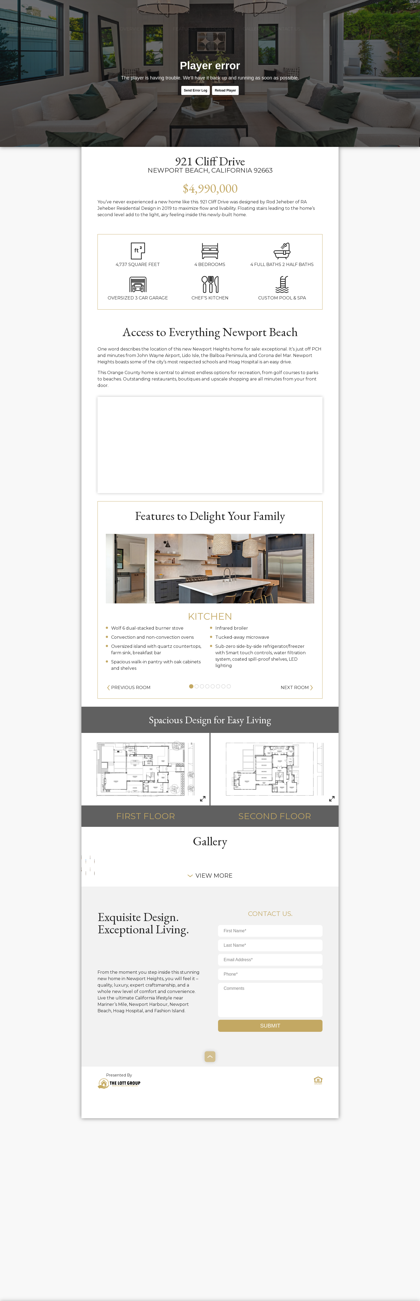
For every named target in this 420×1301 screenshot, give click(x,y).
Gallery (253, 10)
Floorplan (220, 10)
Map (159, 10)
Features (185, 10)
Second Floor (275, 777)
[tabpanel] (210, 600)
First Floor (145, 777)
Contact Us (286, 10)
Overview (132, 10)
